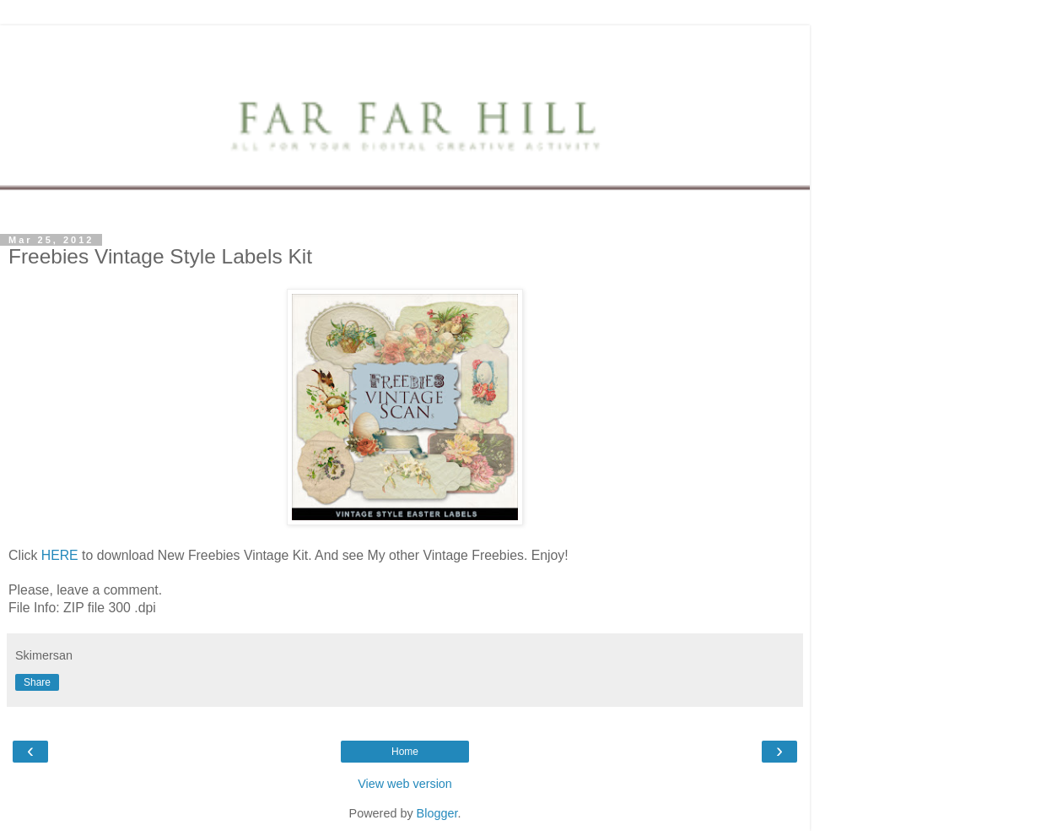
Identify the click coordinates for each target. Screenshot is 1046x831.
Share (37, 682)
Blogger (437, 813)
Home (404, 752)
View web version (405, 783)
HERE (59, 555)
